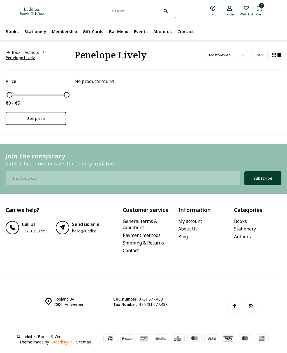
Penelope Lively (20, 57)
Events (147, 31)
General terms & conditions (140, 224)
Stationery (36, 31)
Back (13, 52)
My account (190, 221)
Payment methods (142, 235)
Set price (36, 118)
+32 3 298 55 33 (36, 231)
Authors (36, 52)
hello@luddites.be (88, 231)
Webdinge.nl (62, 342)
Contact (195, 31)
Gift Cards (97, 31)
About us (171, 31)
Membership (67, 31)
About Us (188, 229)
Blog (183, 237)
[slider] (9, 95)
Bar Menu (124, 31)
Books (12, 31)
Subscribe (262, 178)
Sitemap (83, 342)
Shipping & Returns (143, 243)
